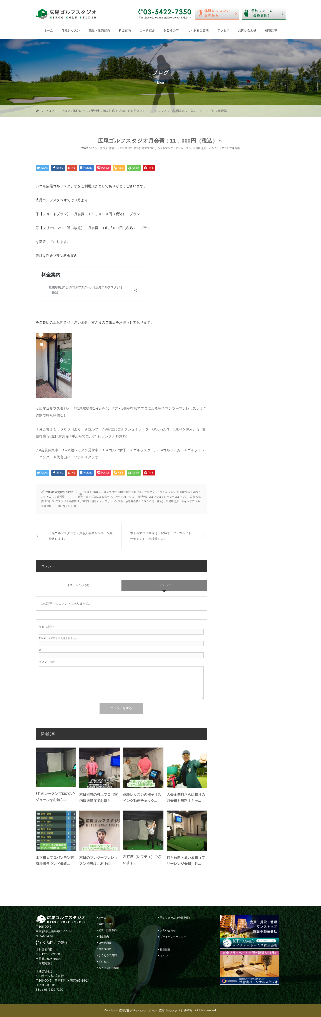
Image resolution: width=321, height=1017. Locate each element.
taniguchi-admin (64, 492)
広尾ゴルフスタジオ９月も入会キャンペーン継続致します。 (81, 535)
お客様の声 (171, 30)
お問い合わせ (247, 30)
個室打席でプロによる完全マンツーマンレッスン (162, 148)
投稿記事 (271, 30)
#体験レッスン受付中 (81, 450)
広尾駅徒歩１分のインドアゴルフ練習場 (216, 148)
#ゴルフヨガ (170, 450)
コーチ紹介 (147, 30)
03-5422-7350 (51, 942)
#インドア (110, 408)
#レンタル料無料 (113, 436)
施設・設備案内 (99, 30)
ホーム (48, 30)
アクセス (223, 30)
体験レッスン (71, 30)
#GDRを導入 (183, 429)
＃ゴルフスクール (144, 450)
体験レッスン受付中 (121, 148)
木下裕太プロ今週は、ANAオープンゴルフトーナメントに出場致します (160, 535)
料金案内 (125, 30)
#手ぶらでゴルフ (83, 436)
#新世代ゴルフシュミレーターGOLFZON (137, 429)
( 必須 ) (46, 626)
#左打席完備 (59, 436)
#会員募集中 (48, 450)
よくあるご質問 (198, 30)
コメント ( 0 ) (164, 585)
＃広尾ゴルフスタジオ (53, 408)
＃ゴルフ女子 (115, 450)
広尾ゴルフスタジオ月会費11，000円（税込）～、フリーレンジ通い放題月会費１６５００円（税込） (104, 501)
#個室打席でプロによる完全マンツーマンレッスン (160, 408)
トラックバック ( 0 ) (78, 585)
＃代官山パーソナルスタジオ (75, 457)
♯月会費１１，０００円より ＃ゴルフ (67, 429)
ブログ (104, 148)
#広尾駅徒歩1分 (86, 408)
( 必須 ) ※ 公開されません (58, 638)
